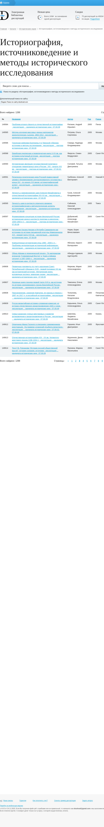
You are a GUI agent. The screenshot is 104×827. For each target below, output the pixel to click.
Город (98, 119)
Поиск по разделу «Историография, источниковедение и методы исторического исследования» (42, 92)
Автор (70, 119)
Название (16, 119)
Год (89, 119)
